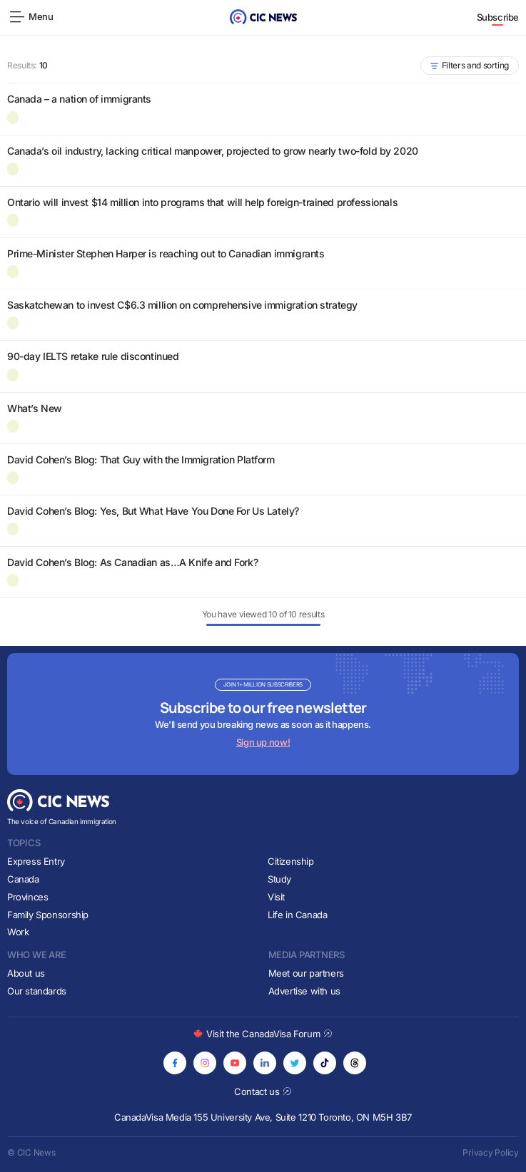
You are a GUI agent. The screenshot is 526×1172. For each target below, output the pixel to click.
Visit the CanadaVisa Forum (262, 1033)
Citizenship (291, 861)
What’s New (34, 408)
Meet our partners (306, 973)
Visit (276, 897)
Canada (23, 879)
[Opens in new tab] (174, 1063)
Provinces (28, 897)
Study (279, 879)
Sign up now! (263, 742)
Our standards (36, 991)
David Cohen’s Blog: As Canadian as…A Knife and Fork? (132, 562)
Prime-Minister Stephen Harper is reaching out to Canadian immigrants (165, 253)
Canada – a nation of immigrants (79, 99)
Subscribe (498, 17)
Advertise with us (304, 991)
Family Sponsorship (47, 914)
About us (26, 973)
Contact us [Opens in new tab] (263, 1091)
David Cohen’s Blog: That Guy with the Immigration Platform (141, 459)
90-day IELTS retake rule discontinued (92, 356)
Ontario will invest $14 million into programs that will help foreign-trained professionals (202, 202)
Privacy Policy (490, 1152)
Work (18, 931)
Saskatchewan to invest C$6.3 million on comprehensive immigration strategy (182, 305)
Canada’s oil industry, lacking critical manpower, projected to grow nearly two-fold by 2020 (212, 151)
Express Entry (36, 861)
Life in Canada (298, 914)
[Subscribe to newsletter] (263, 714)
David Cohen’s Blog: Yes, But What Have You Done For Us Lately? (153, 511)
